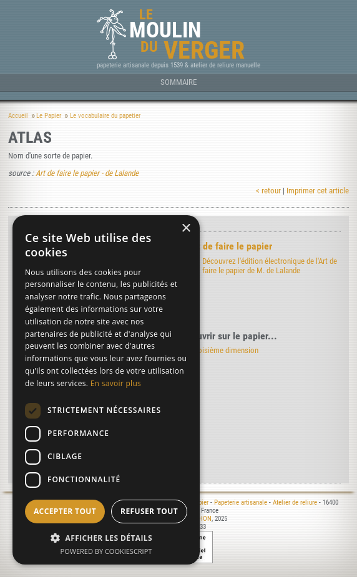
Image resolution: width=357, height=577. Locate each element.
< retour (268, 190)
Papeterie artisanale (240, 502)
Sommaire (178, 82)
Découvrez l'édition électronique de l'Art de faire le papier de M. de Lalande (269, 265)
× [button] (185, 228)
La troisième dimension (220, 350)
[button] (106, 537)
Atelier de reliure (295, 502)
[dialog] (106, 390)
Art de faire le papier (230, 246)
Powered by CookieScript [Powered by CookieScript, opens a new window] (106, 551)
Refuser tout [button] (149, 511)
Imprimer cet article (317, 190)
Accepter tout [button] (65, 511)
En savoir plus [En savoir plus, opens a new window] (115, 383)
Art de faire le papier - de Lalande (87, 173)
